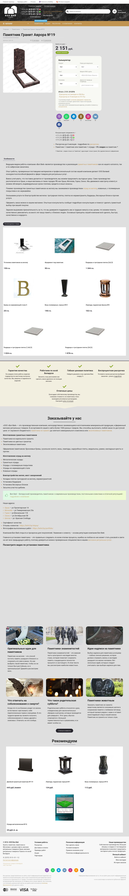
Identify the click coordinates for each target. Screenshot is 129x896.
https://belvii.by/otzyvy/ (29, 526)
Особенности (9, 159)
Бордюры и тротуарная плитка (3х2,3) (79, 347)
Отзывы (33, 2)
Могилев (70, 181)
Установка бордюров (12, 482)
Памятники (39, 23)
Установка (61, 80)
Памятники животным (101, 700)
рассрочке (94, 144)
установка (74, 100)
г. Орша (6, 508)
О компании (67, 24)
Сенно (83, 181)
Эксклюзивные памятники (14, 445)
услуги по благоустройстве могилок (31, 196)
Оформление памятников (14, 449)
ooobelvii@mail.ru (35, 16)
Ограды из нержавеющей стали (16, 468)
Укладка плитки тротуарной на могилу (19, 479)
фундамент (80, 100)
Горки (77, 181)
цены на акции (68, 401)
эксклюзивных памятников (100, 431)
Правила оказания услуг (74, 850)
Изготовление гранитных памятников (20, 435)
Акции (47, 24)
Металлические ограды (13, 460)
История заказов (120, 863)
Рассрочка (56, 24)
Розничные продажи (35, 6)
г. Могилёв (7, 511)
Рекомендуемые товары (11, 224)
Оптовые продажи (63, 2)
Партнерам (38, 856)
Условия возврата (72, 848)
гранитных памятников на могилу (40, 189)
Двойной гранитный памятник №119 (21, 781)
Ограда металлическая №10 (18, 824)
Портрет (61, 63)
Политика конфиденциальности (77, 853)
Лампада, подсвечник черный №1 (59, 781)
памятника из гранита (40, 431)
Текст (60, 71)
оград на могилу (90, 189)
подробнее (118, 376)
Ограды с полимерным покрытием (18, 465)
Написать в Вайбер (46, 2)
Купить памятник (9, 845)
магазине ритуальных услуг (100, 540)
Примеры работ (22, 2)
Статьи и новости (64, 731)
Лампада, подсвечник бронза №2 (98, 304)
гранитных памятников (88, 165)
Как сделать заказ (72, 845)
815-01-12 (31, 9)
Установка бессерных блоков (15, 485)
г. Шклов (6, 518)
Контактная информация (10, 860)
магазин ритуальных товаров (15, 428)
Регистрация (122, 12)
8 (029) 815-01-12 (11, 858)
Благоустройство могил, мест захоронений (22, 475)
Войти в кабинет (120, 857)
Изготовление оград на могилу (17, 456)
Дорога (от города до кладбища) (86, 80)
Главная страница (8, 2)
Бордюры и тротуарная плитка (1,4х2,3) (19, 347)
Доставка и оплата (41, 848)
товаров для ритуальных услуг (54, 174)
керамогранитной (44, 479)
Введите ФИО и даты (86, 71)
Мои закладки (121, 860)
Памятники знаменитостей (64, 648)
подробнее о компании (19, 497)
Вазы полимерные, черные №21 (57, 304)
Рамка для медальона (86, 63)
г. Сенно (6, 516)
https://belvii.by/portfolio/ (43, 529)
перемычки (87, 100)
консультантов (63, 107)
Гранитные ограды (11, 463)
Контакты (78, 24)
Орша (63, 181)
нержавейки (25, 191)
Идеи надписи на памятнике (104, 648)
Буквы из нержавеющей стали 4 (16, 304)
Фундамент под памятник (55, 262)
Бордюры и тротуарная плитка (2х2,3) (100, 262)
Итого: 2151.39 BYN (67, 92)
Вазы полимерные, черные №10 (96, 781)
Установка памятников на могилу (17, 262)
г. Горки (6, 513)
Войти (120, 10)
